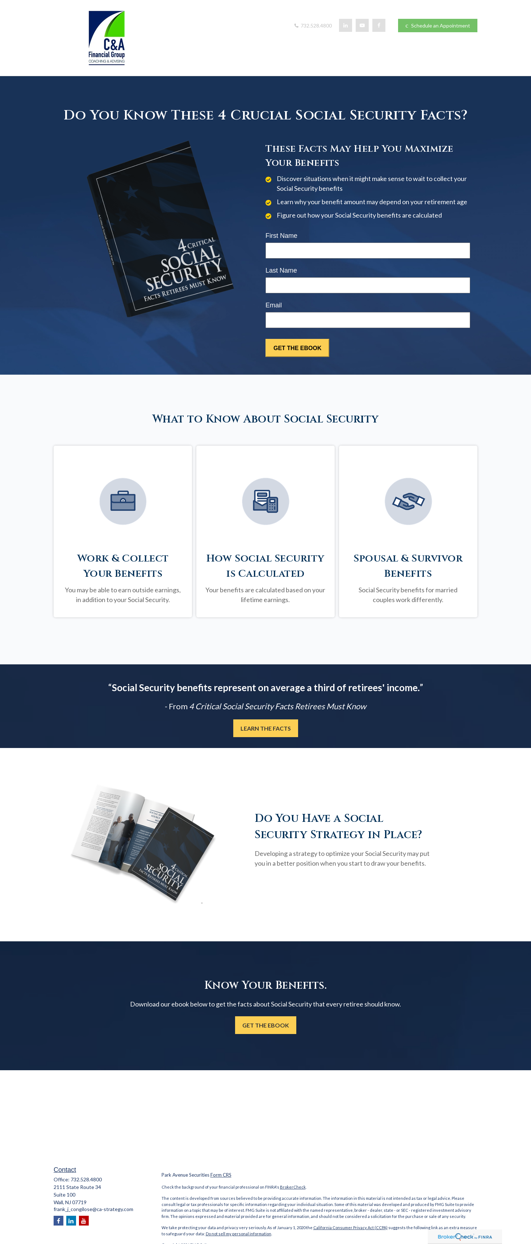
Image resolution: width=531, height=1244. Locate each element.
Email (274, 305)
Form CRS (220, 1175)
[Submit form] (297, 348)
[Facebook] (378, 25)
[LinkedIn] (345, 25)
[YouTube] (362, 25)
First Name (281, 235)
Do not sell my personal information (238, 1233)
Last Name (281, 270)
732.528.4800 (312, 25)
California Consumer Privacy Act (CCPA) (350, 1227)
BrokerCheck (293, 1187)
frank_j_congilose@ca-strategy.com (93, 1209)
